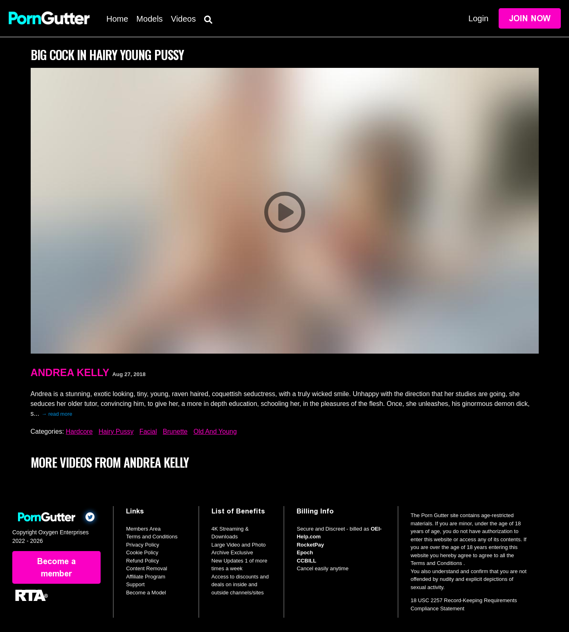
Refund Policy (142, 561)
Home (117, 18)
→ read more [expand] (57, 414)
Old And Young (215, 431)
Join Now (530, 18)
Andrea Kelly (70, 372)
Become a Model (146, 592)
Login (478, 18)
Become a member (56, 567)
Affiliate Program (145, 577)
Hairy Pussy (116, 431)
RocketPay (310, 545)
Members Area (143, 529)
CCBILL (306, 561)
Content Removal (146, 568)
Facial (148, 431)
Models (149, 18)
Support (135, 584)
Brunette (175, 431)
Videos (183, 18)
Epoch (305, 552)
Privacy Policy (142, 545)
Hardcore (79, 431)
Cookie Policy (142, 552)
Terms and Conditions (152, 536)
